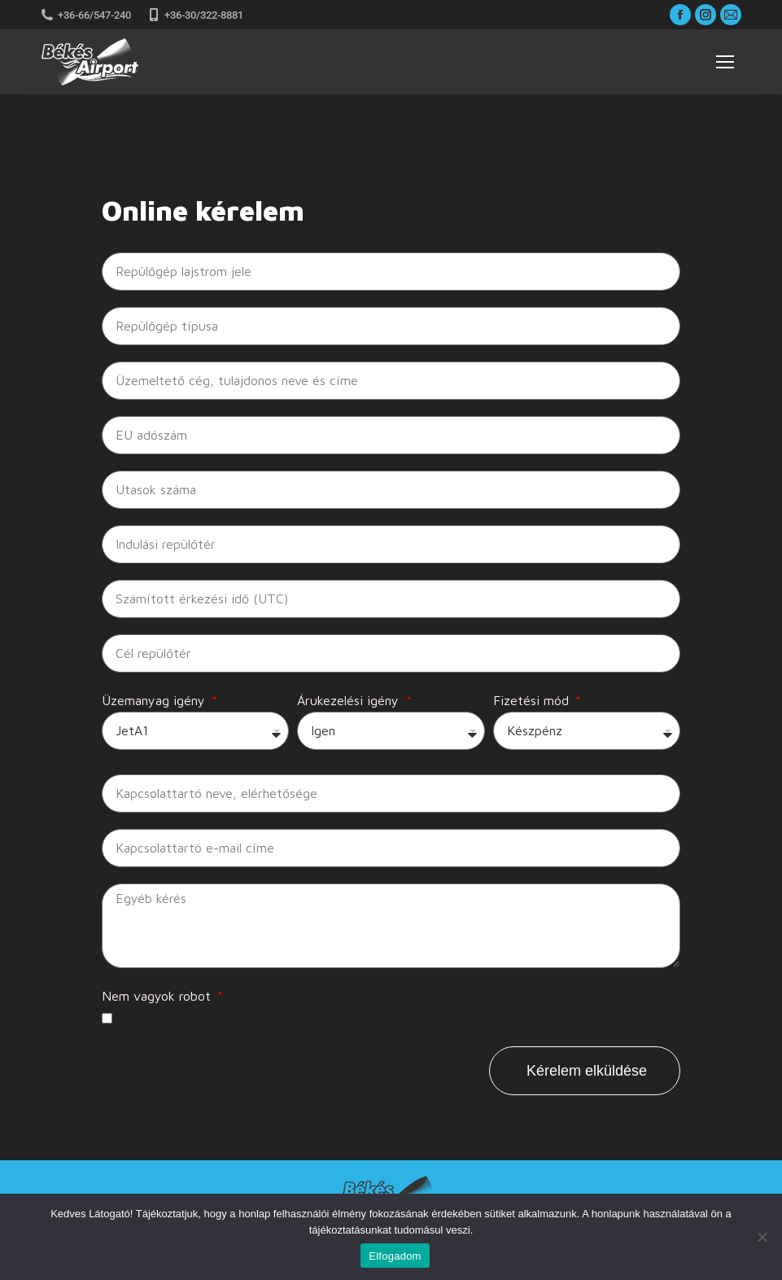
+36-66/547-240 (86, 14)
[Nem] (762, 1237)
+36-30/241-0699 (614, 61)
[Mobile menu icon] (725, 62)
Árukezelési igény (350, 700)
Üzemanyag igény (155, 700)
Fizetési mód (533, 700)
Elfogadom (395, 1256)
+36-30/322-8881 (195, 14)
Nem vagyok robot (158, 995)
